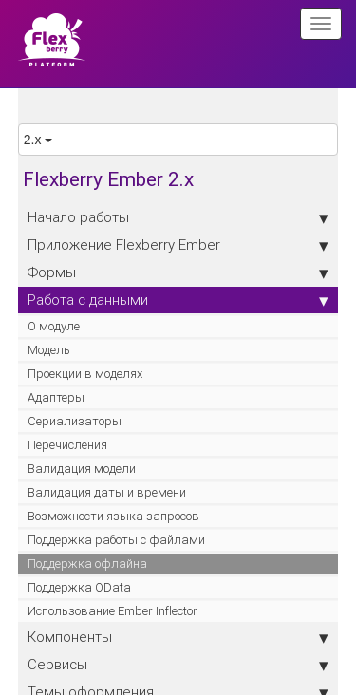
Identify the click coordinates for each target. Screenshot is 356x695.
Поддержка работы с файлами (116, 540)
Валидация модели (82, 468)
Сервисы (178, 664)
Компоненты (178, 637)
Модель (49, 350)
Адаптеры (56, 397)
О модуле (54, 326)
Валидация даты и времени (107, 492)
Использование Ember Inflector (112, 611)
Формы (178, 272)
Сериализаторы (75, 421)
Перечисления (67, 445)
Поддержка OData (79, 587)
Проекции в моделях (85, 374)
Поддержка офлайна (87, 563)
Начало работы (178, 217)
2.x (38, 139)
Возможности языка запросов (113, 516)
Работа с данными (178, 300)
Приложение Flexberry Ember (178, 244)
